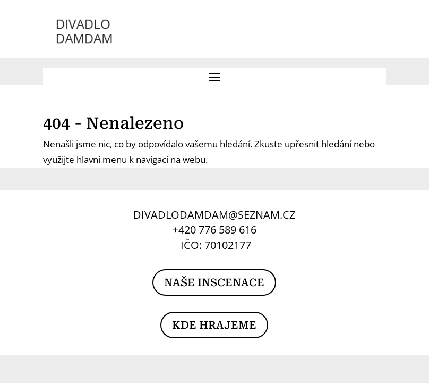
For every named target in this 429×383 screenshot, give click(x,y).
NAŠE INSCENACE (214, 282)
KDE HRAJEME (214, 325)
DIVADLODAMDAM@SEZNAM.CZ (214, 214)
